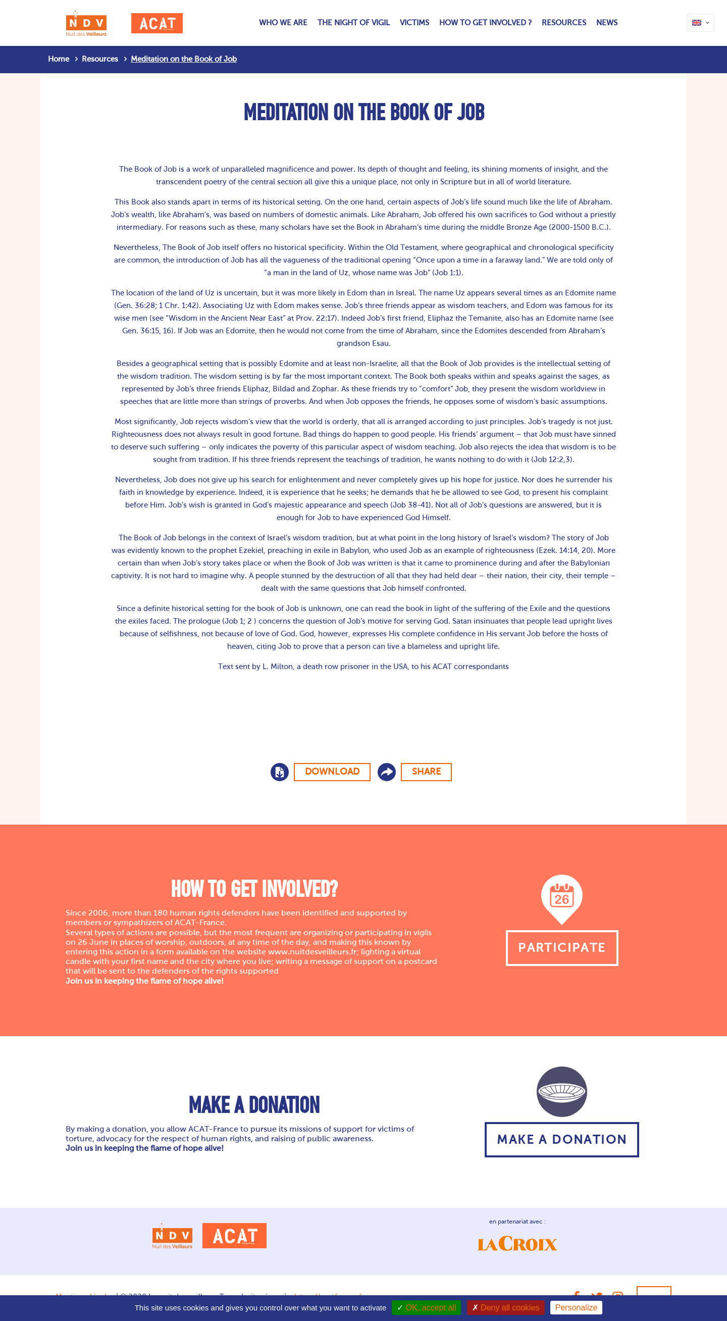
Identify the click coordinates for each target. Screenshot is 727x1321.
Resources (100, 59)
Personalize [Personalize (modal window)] (576, 1307)
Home (58, 59)
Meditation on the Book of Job (184, 59)
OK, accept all (426, 1307)
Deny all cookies (506, 1307)
